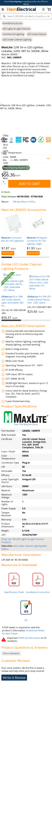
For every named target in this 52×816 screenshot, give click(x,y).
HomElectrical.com (12, 23)
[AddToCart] (29, 184)
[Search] (4, 16)
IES (26, 620)
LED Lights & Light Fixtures (16, 28)
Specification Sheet (14, 592)
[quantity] (5, 184)
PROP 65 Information (29, 637)
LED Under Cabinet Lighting (17, 39)
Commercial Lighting (13, 34)
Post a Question (11, 653)
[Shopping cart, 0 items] (49, 9)
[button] (4, 9)
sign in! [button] (26, 4)
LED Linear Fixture (36, 34)
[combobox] (26, 16)
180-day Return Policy (23, 201)
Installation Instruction (38, 592)
